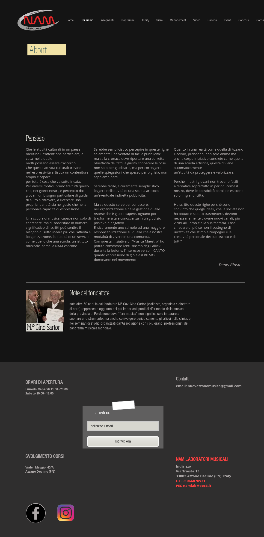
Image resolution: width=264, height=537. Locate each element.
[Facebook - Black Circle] (35, 513)
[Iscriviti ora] (123, 441)
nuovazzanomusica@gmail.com (215, 385)
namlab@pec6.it (197, 485)
